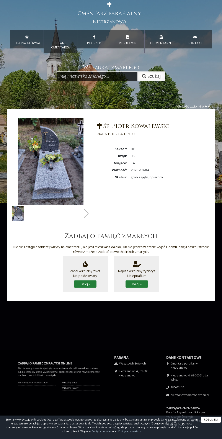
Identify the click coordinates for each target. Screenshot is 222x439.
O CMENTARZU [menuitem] (161, 40)
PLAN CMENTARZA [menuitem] (60, 42)
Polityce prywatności (131, 431)
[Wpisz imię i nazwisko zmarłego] (97, 76)
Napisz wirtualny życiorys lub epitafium (136, 274)
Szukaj (151, 76)
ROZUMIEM (211, 419)
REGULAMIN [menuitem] (128, 40)
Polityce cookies (101, 431)
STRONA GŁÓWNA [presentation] (27, 40)
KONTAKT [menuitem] (195, 40)
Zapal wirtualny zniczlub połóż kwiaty (85, 274)
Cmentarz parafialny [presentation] (109, 13)
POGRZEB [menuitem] (94, 40)
